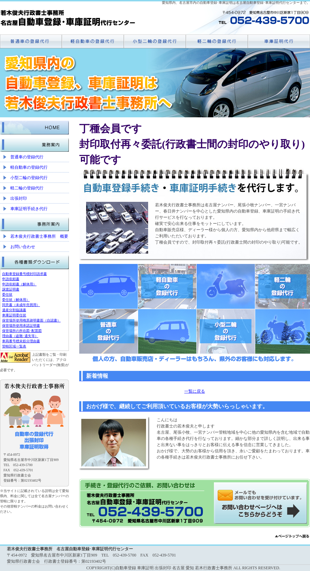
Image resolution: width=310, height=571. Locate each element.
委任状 (7, 294)
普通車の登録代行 (26, 157)
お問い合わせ (22, 246)
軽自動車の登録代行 (29, 167)
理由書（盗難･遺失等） (20, 336)
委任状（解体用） (16, 300)
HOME (34, 126)
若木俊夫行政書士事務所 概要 (39, 236)
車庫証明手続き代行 (29, 208)
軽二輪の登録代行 (26, 188)
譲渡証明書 (10, 289)
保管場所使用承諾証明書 (21, 325)
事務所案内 (34, 222)
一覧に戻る (194, 391)
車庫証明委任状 (14, 315)
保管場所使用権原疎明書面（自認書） (31, 320)
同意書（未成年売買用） (21, 305)
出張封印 (18, 198)
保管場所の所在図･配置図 (22, 331)
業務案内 (34, 143)
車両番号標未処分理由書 (21, 341)
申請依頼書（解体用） (19, 284)
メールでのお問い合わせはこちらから (262, 503)
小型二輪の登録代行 (29, 177)
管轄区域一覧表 (14, 346)
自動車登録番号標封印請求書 (24, 274)
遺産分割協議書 (14, 310)
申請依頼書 (10, 279)
